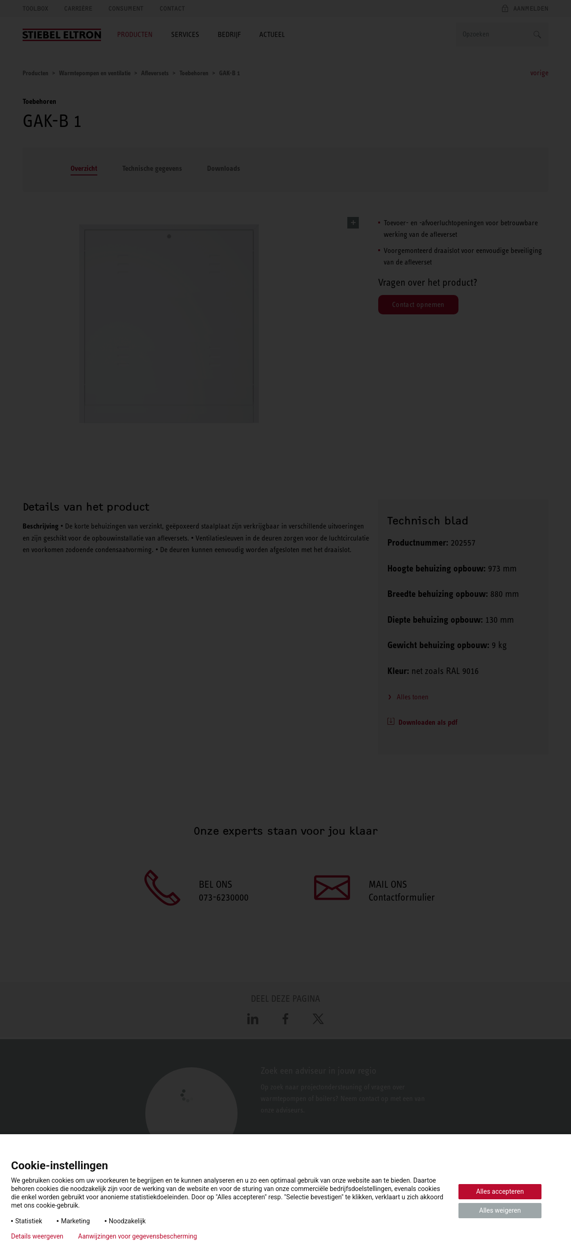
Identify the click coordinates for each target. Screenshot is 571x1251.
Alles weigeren (500, 1210)
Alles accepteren (499, 1191)
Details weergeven (37, 1236)
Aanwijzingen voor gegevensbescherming (137, 1236)
